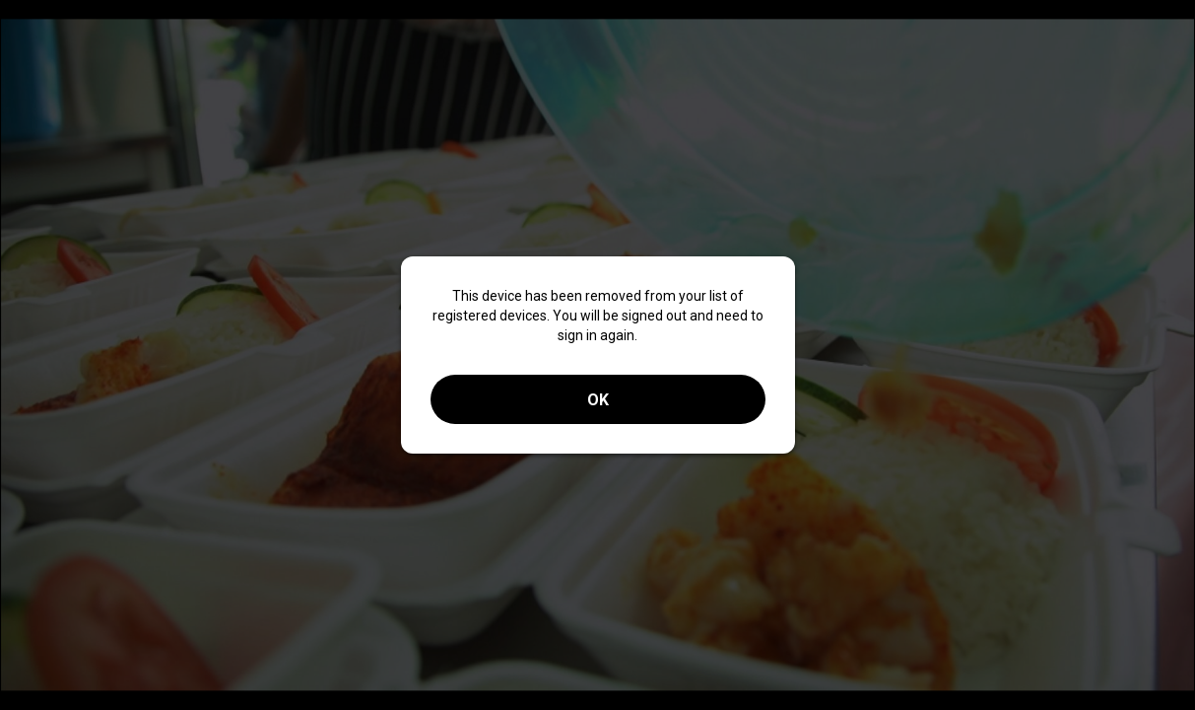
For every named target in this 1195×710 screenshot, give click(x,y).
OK (598, 399)
